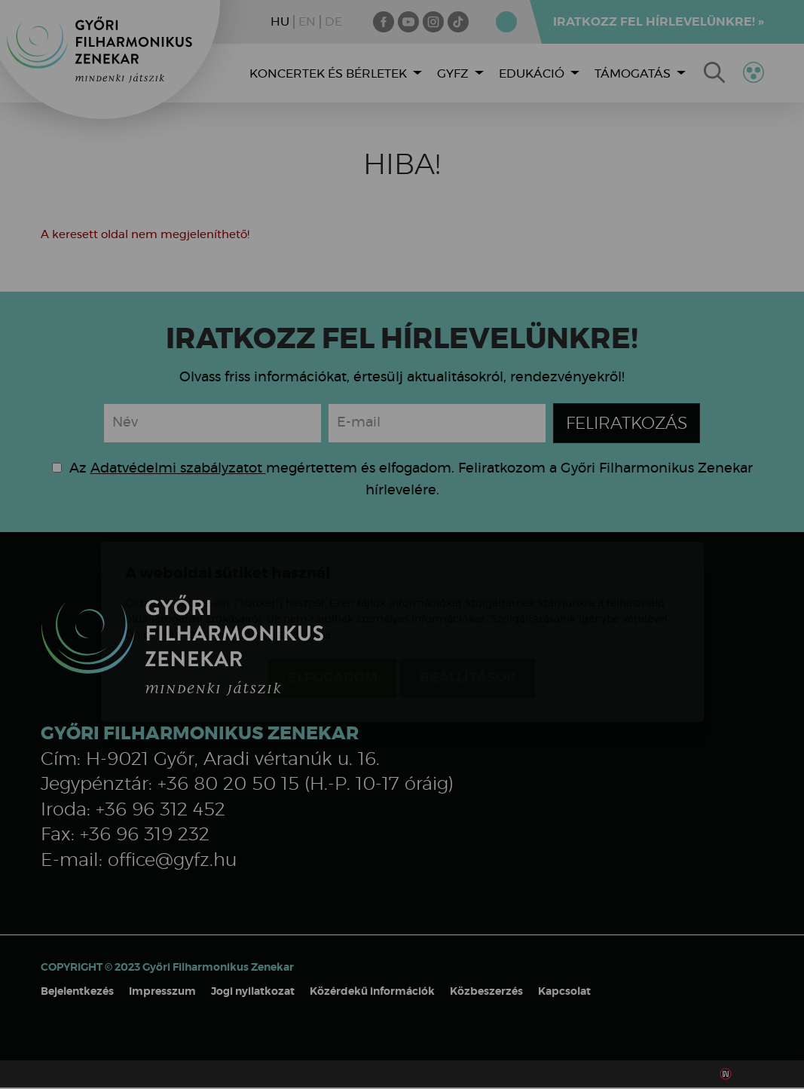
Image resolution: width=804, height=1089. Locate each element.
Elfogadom (333, 591)
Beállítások (468, 591)
